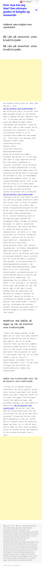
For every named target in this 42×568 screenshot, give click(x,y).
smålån (14, 558)
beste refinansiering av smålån (17, 528)
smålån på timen (23, 558)
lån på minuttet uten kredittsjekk (18, 194)
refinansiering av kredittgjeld (19, 556)
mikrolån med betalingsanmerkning (23, 552)
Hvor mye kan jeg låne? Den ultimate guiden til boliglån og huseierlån (16, 10)
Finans (20, 526)
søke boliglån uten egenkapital (17, 560)
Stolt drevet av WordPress (11, 565)
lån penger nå (7, 548)
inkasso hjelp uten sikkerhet (23, 536)
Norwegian (26, 1)
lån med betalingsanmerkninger (14, 541)
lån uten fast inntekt (19, 548)
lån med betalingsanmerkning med (16, 539)
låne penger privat (28, 550)
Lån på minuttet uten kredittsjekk (13, 544)
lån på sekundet (14, 546)
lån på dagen (22, 542)
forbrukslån (14, 530)
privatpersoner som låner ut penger (14, 554)
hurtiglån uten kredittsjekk (21, 534)
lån (33, 536)
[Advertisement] (21, 80)
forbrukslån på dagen (23, 532)
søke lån (30, 560)
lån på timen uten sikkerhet (28, 546)
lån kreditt (20, 538)
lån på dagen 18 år (32, 542)
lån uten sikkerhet (8, 550)
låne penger (18, 550)
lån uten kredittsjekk (32, 548)
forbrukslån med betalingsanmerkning (16, 531)
